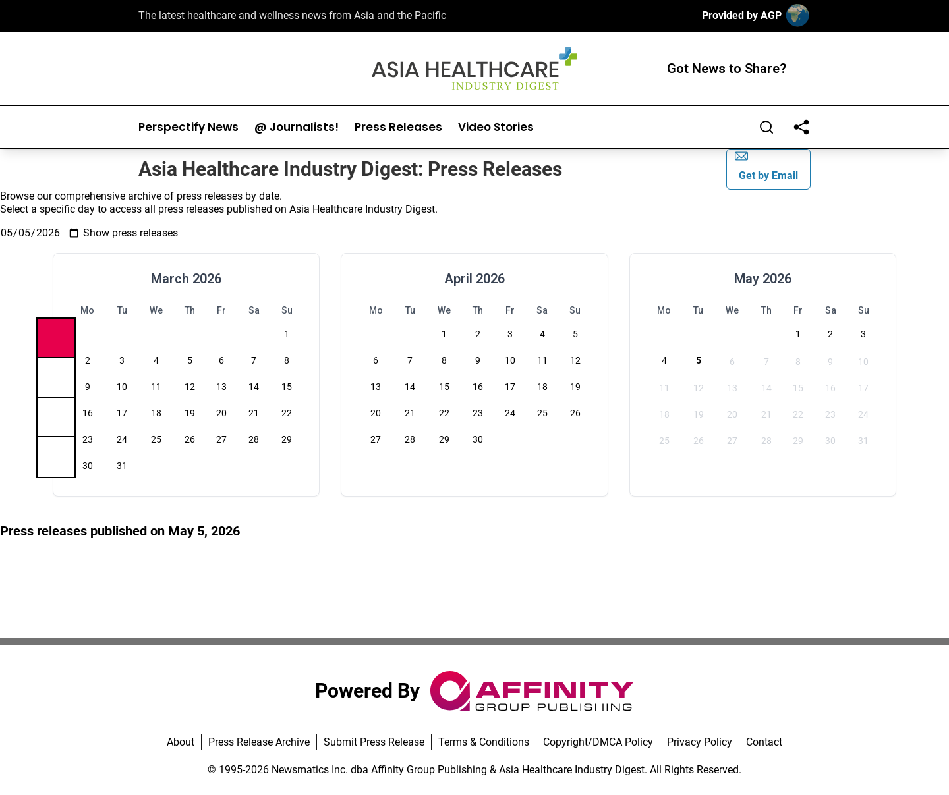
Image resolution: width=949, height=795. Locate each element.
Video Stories (496, 127)
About (180, 742)
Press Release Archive (259, 742)
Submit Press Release (374, 742)
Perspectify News (188, 127)
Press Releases (398, 127)
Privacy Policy (699, 742)
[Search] (766, 127)
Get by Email (766, 166)
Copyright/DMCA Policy (598, 742)
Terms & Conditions (483, 742)
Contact (764, 742)
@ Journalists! (296, 127)
